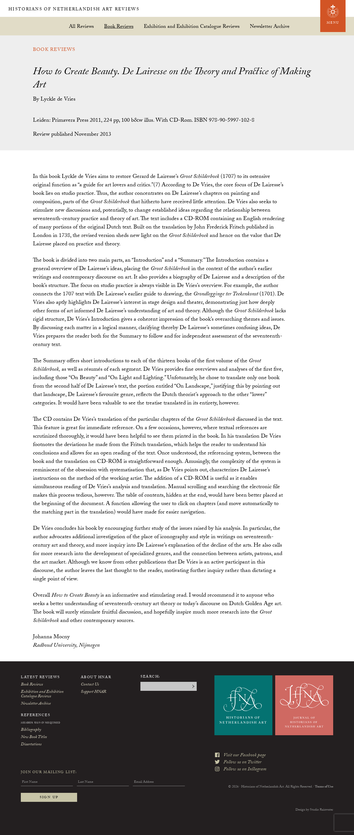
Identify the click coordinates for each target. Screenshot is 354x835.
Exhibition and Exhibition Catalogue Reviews (191, 26)
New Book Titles (34, 737)
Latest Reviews (40, 678)
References (35, 715)
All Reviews (81, 26)
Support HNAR (93, 692)
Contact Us (90, 685)
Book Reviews (118, 26)
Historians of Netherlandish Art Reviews (95, 9)
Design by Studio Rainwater (314, 810)
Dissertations (31, 744)
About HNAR (96, 678)
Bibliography (31, 730)
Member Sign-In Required (40, 723)
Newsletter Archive (270, 26)
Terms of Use (324, 780)
